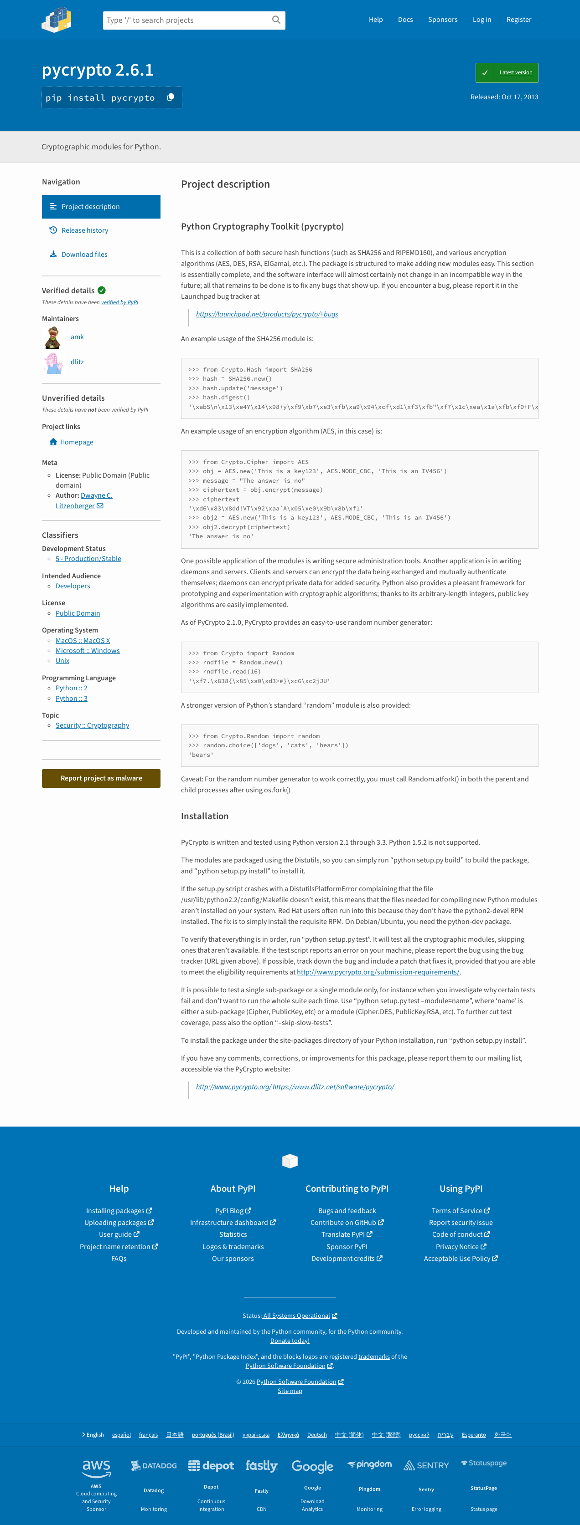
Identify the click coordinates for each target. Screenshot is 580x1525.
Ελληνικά (288, 1435)
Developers (73, 586)
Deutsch (317, 1435)
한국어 (503, 1435)
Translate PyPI (343, 1234)
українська (256, 1435)
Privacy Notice (457, 1247)
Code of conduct (457, 1234)
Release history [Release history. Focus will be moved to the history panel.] (78, 230)
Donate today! (290, 1341)
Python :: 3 (72, 699)
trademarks (374, 1357)
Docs (405, 20)
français (148, 1435)
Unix (62, 661)
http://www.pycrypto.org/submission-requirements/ (378, 972)
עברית (446, 1435)
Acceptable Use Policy (457, 1259)
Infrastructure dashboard (229, 1223)
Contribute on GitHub (343, 1223)
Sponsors (443, 20)
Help (376, 20)
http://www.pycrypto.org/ (233, 1087)
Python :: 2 (72, 688)
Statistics (233, 1234)
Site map (290, 1391)
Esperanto (474, 1435)
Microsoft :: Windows (88, 651)
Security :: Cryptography (92, 725)
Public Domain (78, 613)
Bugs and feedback (347, 1211)
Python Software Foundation (286, 1366)
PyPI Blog (229, 1211)
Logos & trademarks (233, 1247)
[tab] (101, 207)
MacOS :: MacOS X (83, 641)
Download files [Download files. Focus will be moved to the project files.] (78, 255)
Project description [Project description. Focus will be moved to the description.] (84, 207)
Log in (482, 20)
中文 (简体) (349, 1435)
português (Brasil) (213, 1435)
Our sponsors (233, 1259)
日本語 (175, 1435)
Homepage (71, 442)
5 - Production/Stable (88, 559)
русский (419, 1435)
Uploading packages (115, 1223)
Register (519, 20)
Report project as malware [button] (101, 778)
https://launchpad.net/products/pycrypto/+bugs (267, 314)
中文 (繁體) (386, 1435)
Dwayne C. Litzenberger (84, 500)
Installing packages (115, 1211)
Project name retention (115, 1247)
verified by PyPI (119, 302)
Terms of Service (457, 1211)
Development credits (343, 1259)
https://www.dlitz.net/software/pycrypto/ (333, 1087)
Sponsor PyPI (347, 1247)
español (121, 1435)
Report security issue (461, 1223)
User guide (115, 1234)
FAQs (119, 1259)
